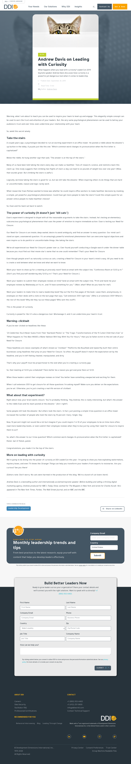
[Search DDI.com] (94, 6)
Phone (68, 613)
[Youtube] (84, 736)
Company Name (73, 634)
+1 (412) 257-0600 (74, 705)
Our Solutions (50, 6)
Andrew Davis (52, 89)
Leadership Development (18, 508)
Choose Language (16, 1)
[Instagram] (99, 736)
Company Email (97, 533)
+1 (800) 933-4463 (75, 702)
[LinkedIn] (69, 736)
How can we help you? (29, 645)
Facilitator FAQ (21, 708)
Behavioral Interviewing (25, 724)
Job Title (23, 634)
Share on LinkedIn (112, 509)
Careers (18, 702)
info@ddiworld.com (75, 708)
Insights (78, 6)
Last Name (70, 603)
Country (94, 543)
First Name (24, 603)
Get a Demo (120, 6)
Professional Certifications (26, 711)
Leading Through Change (52, 724)
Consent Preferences (95, 748)
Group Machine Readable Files (104, 751)
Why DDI (66, 6)
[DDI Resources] (115, 736)
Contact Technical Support (78, 711)
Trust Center (111, 748)
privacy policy (82, 565)
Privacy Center (77, 748)
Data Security (20, 705)
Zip (67, 624)
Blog (38, 724)
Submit (97, 556)
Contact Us (104, 6)
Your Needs (33, 6)
